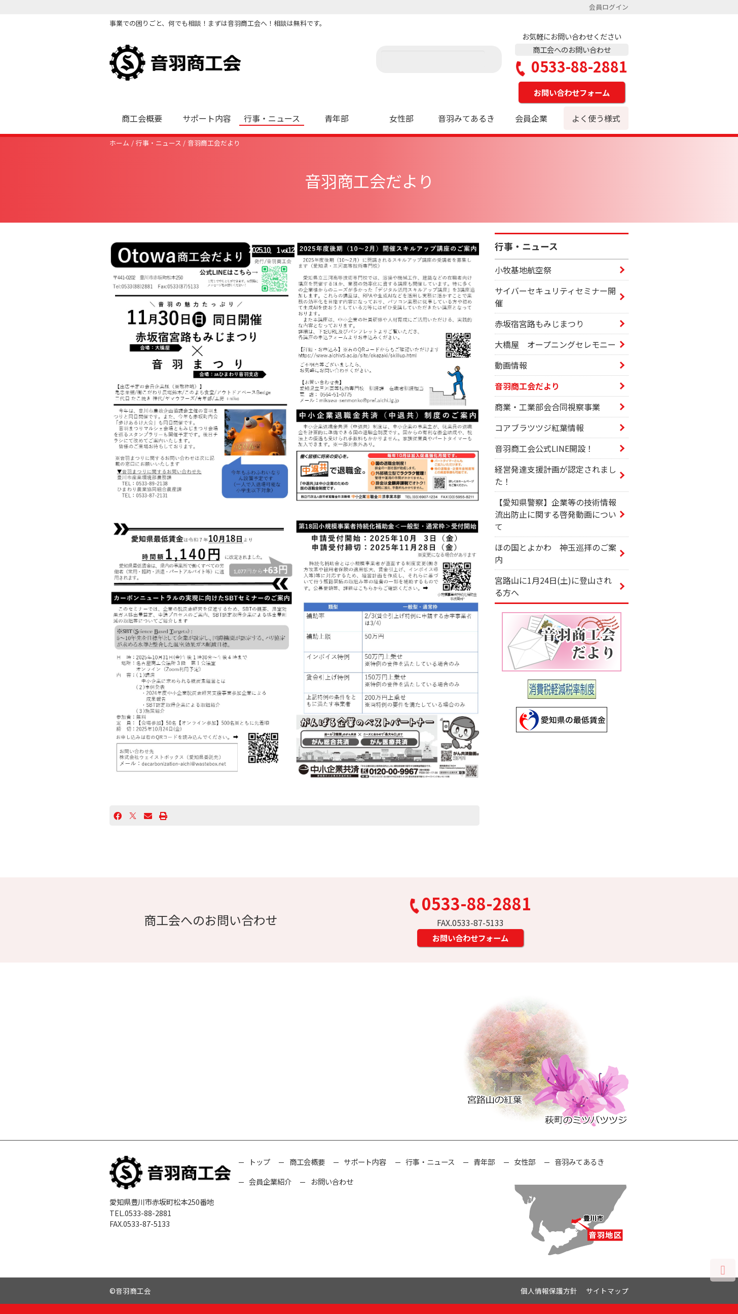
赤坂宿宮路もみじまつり (539, 323)
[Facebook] (118, 815)
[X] (133, 815)
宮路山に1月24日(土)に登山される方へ (553, 586)
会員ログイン (609, 7)
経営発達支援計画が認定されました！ (555, 475)
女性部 (401, 118)
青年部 (336, 118)
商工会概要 (142, 118)
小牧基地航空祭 (523, 270)
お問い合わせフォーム (572, 92)
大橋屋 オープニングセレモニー (555, 344)
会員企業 (531, 118)
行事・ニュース (272, 118)
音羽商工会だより (214, 143)
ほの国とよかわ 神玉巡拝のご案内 (555, 553)
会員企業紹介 (270, 1181)
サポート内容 (206, 118)
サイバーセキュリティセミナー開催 (555, 297)
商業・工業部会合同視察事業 (547, 407)
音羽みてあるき (466, 118)
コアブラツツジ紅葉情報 (539, 427)
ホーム (119, 143)
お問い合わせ (332, 1181)
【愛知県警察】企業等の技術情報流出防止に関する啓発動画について (555, 514)
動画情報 (511, 365)
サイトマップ (607, 1291)
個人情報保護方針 (549, 1291)
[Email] (148, 815)
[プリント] (163, 815)
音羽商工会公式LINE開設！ (544, 448)
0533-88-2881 (572, 67)
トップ (259, 1161)
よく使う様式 (596, 118)
